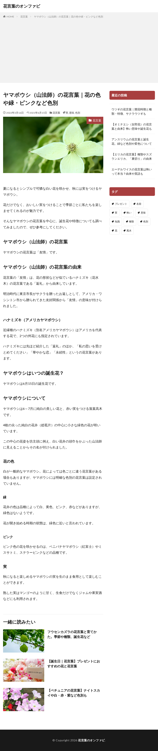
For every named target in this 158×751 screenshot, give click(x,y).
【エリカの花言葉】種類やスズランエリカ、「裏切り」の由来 (132, 156)
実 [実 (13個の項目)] (116, 212)
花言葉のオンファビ (21, 6)
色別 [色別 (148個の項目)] (145, 221)
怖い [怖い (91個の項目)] (129, 212)
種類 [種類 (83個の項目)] (131, 221)
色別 (77, 112)
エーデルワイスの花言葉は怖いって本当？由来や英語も (132, 171)
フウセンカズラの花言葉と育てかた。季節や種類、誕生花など (72, 634)
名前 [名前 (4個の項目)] (138, 203)
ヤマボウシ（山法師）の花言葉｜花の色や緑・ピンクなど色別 (68, 16)
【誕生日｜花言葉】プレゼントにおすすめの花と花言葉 (73, 663)
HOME (10, 16)
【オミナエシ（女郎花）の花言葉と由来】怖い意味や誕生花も (132, 126)
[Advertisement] (79, 49)
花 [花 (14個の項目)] (116, 230)
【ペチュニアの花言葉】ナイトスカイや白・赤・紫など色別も (73, 692)
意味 (71, 112)
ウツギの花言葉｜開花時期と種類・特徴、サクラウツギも (132, 111)
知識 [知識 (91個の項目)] (117, 221)
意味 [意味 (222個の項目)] (143, 212)
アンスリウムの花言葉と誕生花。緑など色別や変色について (132, 141)
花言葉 (24, 16)
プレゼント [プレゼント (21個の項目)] (121, 203)
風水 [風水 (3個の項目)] (129, 230)
